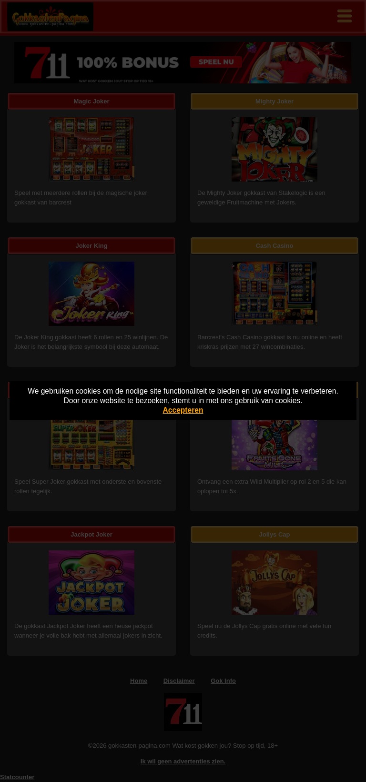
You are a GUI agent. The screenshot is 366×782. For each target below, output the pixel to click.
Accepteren (183, 410)
